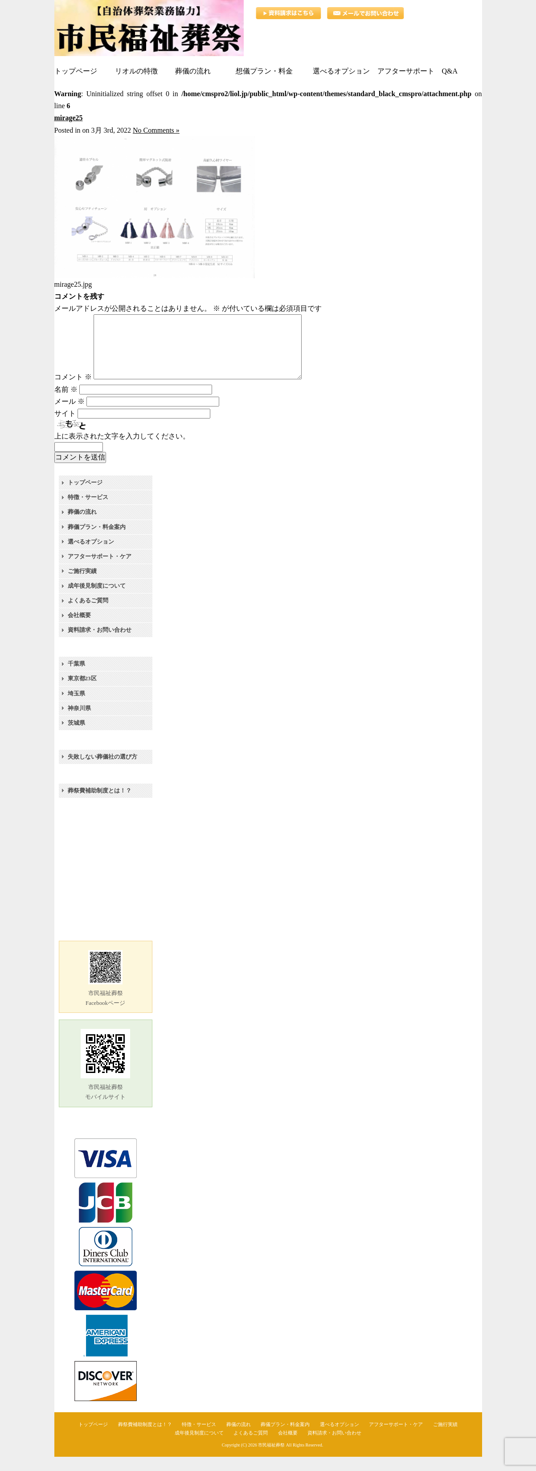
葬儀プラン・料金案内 (97, 541)
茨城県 (76, 737)
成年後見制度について (97, 600)
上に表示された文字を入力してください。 (122, 450)
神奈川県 (79, 722)
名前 (66, 403)
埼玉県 (76, 707)
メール (69, 415)
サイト (65, 427)
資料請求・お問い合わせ (99, 644)
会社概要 (79, 629)
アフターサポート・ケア (99, 570)
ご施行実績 (82, 585)
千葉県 (76, 678)
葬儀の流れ (82, 526)
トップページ (85, 496)
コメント (73, 391)
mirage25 (68, 118)
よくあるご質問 (88, 614)
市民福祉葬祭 (271, 1459)
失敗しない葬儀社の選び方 (102, 771)
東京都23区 (82, 692)
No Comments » (156, 130)
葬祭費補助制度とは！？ (99, 804)
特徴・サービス (88, 511)
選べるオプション (91, 556)
